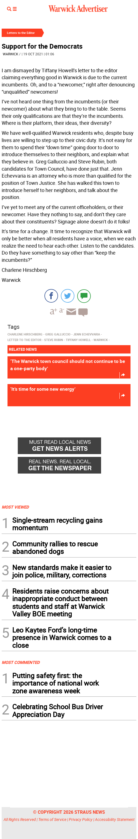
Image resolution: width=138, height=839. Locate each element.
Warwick (10, 54)
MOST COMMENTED (21, 662)
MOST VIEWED (15, 507)
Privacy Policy (80, 819)
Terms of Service (52, 819)
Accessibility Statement (115, 819)
